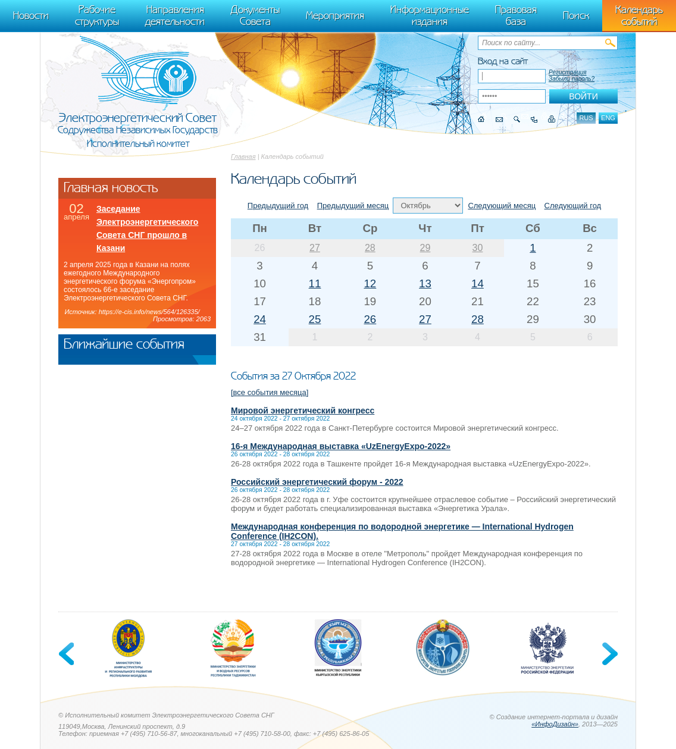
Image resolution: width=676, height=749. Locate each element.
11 (315, 283)
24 (260, 319)
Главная (243, 156)
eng (608, 117)
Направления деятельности (175, 15)
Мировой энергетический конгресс (302, 410)
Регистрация (568, 72)
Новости (31, 15)
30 (477, 248)
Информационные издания (429, 15)
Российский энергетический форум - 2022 (317, 482)
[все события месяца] (269, 392)
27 (314, 248)
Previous (67, 654)
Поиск (576, 15)
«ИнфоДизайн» (554, 724)
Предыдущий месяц (353, 205)
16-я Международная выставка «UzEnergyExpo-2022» (340, 446)
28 (370, 248)
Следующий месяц (502, 205)
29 (425, 248)
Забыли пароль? (571, 79)
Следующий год (573, 205)
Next (609, 654)
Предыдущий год (278, 205)
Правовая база (516, 15)
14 (477, 283)
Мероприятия (335, 15)
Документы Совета (255, 15)
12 (370, 283)
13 (425, 283)
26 (370, 319)
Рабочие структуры (97, 15)
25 (315, 319)
